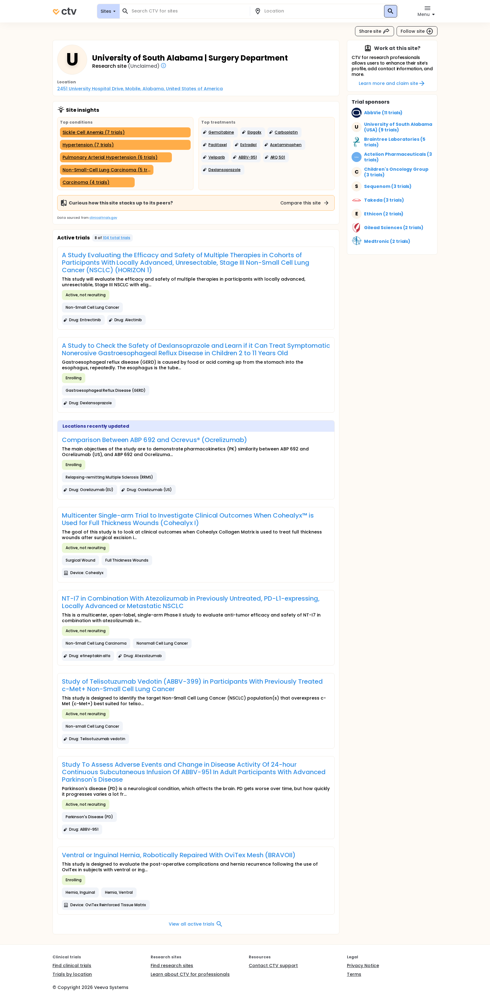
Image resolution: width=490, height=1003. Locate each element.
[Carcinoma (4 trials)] (97, 182)
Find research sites (172, 965)
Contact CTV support (273, 965)
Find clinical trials (71, 965)
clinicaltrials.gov (103, 217)
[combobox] (188, 11)
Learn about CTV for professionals (190, 974)
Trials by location (72, 974)
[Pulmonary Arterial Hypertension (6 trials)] (115, 157)
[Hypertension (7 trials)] (125, 145)
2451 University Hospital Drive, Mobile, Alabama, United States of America (140, 89)
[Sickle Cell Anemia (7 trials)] (125, 132)
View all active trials (196, 924)
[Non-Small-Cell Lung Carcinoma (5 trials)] (106, 170)
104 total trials (117, 237)
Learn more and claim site (392, 83)
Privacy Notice (363, 965)
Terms (354, 974)
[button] (219, 132)
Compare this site (305, 203)
